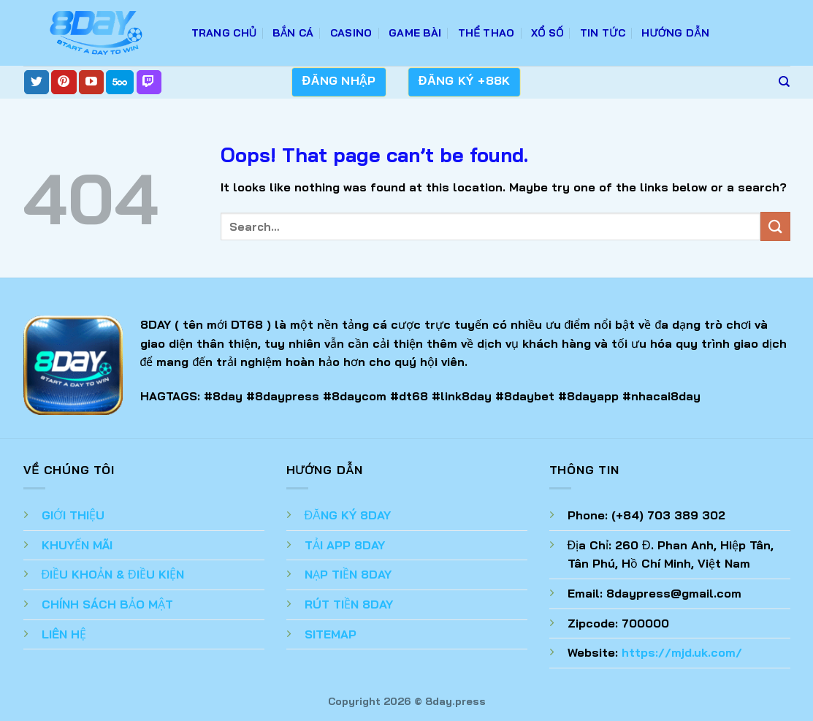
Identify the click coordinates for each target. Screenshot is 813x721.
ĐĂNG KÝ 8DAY (348, 515)
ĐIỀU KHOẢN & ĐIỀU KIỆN (113, 574)
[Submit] (775, 226)
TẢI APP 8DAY (345, 545)
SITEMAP (330, 634)
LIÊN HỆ (64, 634)
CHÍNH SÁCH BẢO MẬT (107, 604)
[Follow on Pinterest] (63, 82)
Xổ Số (547, 32)
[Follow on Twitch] (149, 82)
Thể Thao (486, 32)
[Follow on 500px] (120, 82)
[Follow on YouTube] (91, 82)
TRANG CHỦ (224, 32)
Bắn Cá (292, 32)
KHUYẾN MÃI (77, 545)
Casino (351, 32)
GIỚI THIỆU (73, 515)
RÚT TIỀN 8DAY (349, 604)
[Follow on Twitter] (36, 82)
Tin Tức (602, 32)
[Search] (784, 82)
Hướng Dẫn (675, 32)
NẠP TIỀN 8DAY (348, 574)
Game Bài (415, 32)
